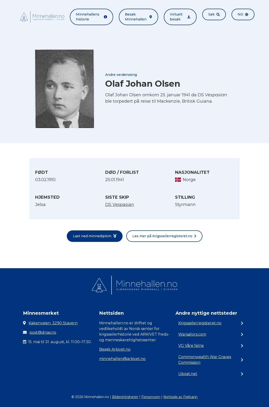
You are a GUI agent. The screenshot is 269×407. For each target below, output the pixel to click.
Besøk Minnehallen (138, 16)
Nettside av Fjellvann (180, 397)
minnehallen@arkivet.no (122, 359)
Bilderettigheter (125, 397)
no (243, 14)
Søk (214, 14)
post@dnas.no (43, 332)
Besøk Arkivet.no (115, 349)
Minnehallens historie (91, 16)
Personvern (150, 397)
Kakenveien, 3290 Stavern (53, 323)
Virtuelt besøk (180, 16)
